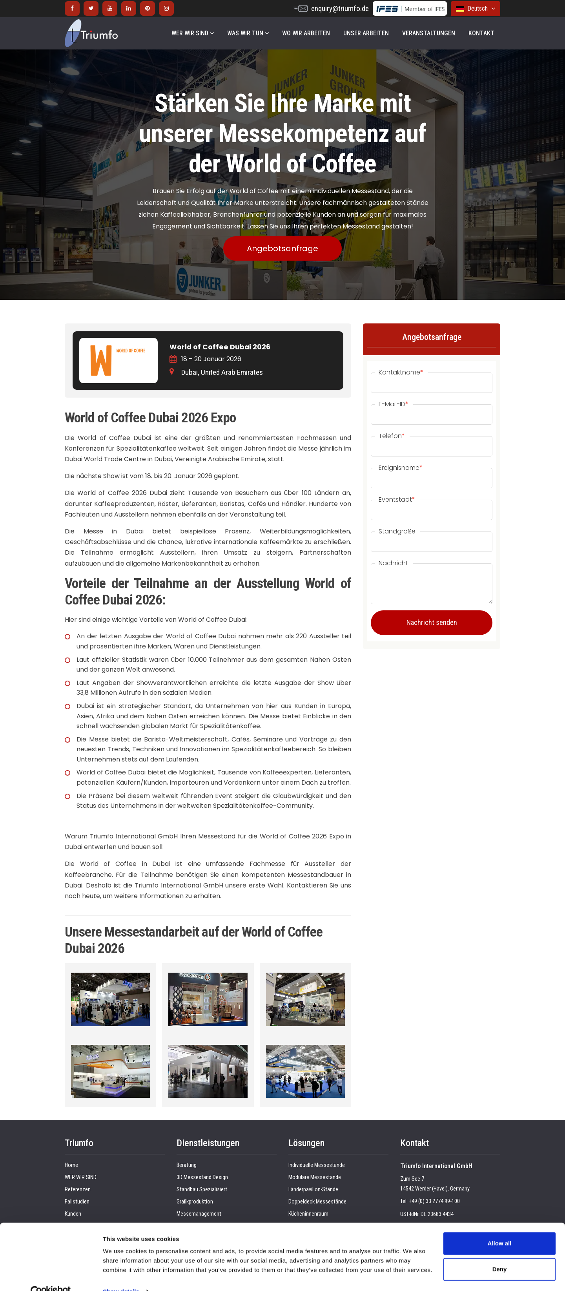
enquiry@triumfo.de (340, 8)
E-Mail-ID (393, 404)
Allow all (500, 1227)
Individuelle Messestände (316, 1165)
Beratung (187, 1165)
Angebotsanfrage (282, 248)
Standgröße (397, 531)
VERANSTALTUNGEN (428, 33)
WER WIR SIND (192, 33)
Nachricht (393, 563)
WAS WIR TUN (248, 33)
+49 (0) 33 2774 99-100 (434, 1201)
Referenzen (78, 1189)
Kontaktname (401, 372)
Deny (499, 1252)
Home (71, 1165)
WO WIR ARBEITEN (306, 33)
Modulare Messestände (314, 1177)
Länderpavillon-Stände (313, 1189)
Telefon (392, 436)
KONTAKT (481, 33)
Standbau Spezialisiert (202, 1189)
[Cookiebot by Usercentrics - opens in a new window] (50, 1276)
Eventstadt (397, 500)
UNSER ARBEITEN (366, 33)
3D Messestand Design (202, 1177)
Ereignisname (401, 468)
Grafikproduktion (195, 1201)
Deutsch (475, 8)
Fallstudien (77, 1201)
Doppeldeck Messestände (317, 1201)
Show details (121, 1275)
